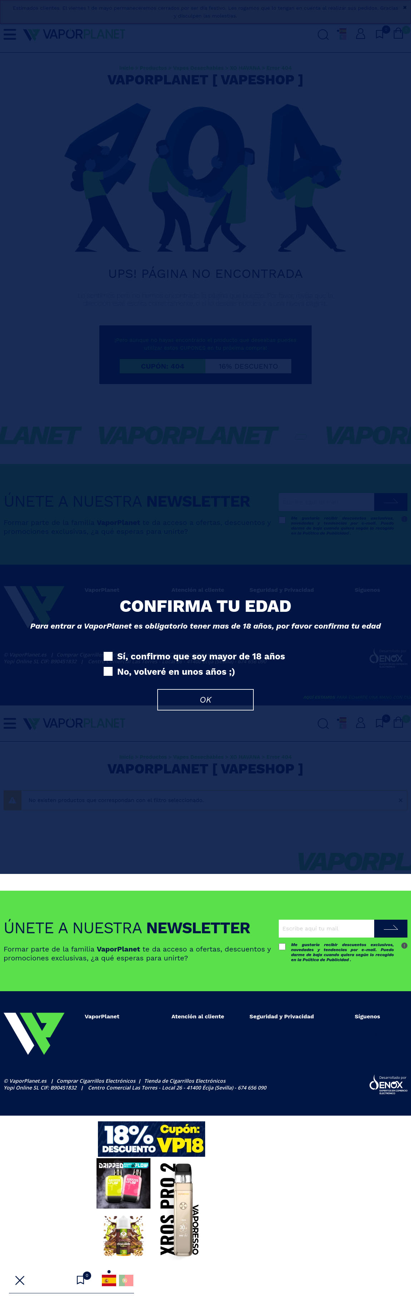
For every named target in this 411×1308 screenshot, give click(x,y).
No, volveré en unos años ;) (169, 672)
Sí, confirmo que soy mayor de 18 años (194, 657)
